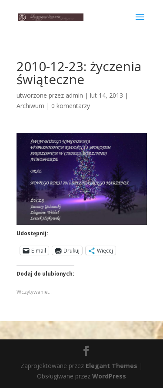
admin (74, 95)
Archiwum (30, 106)
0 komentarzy (70, 106)
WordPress (109, 376)
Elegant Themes (111, 366)
